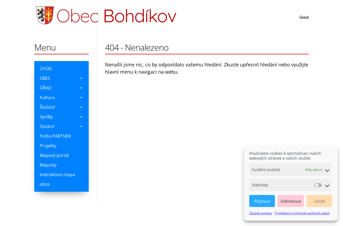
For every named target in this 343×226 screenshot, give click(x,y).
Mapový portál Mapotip (54, 160)
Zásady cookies (260, 213)
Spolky (61, 117)
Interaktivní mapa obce (57, 179)
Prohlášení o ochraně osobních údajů (302, 213)
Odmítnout (291, 201)
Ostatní (61, 126)
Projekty (48, 146)
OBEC (61, 78)
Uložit (319, 201)
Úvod (304, 18)
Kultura (61, 97)
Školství (61, 107)
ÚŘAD (61, 88)
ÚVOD (46, 68)
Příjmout (262, 201)
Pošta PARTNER (55, 136)
